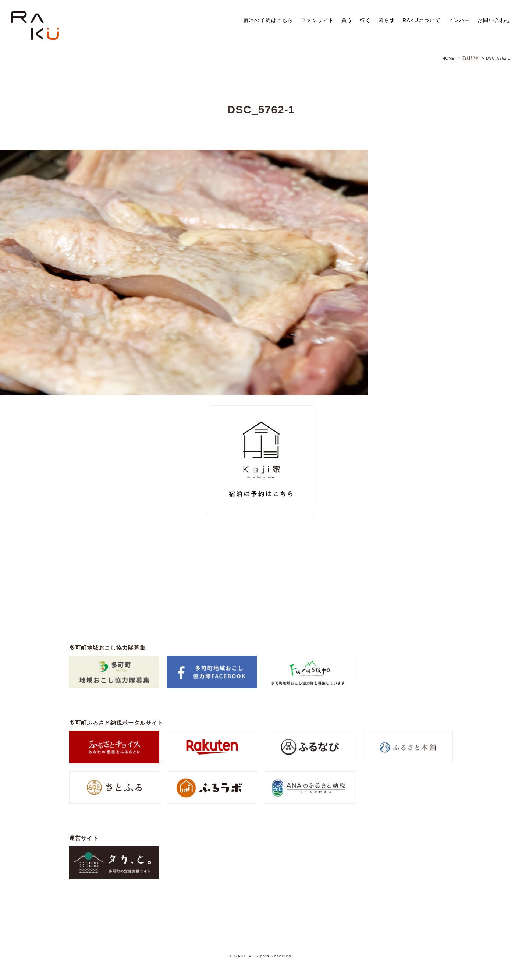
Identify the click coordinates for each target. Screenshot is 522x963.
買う (346, 20)
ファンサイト (317, 20)
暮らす (387, 20)
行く (365, 20)
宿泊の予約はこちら (268, 20)
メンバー (459, 20)
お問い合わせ (494, 20)
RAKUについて (421, 20)
